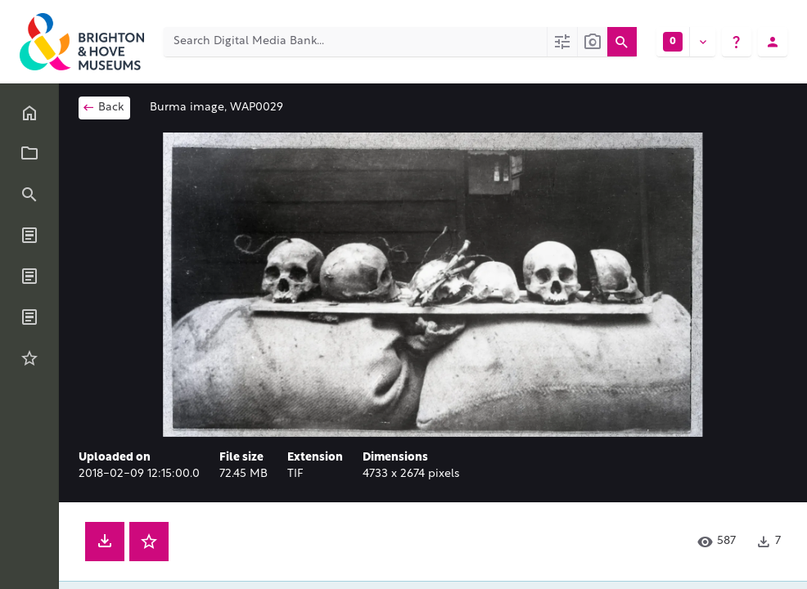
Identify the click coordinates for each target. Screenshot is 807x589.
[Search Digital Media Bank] (355, 41)
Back (103, 107)
